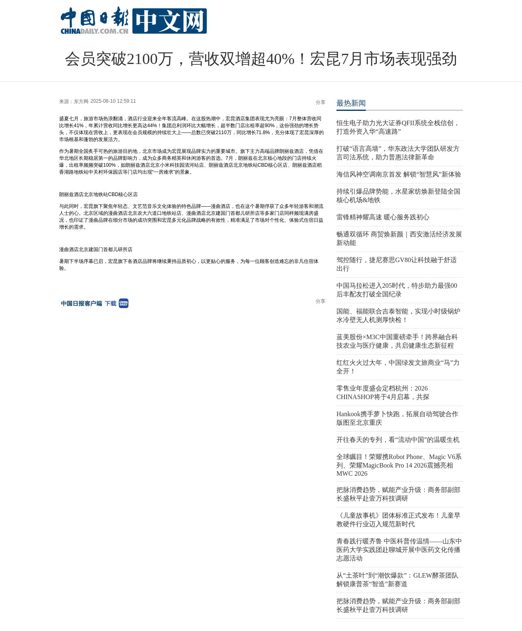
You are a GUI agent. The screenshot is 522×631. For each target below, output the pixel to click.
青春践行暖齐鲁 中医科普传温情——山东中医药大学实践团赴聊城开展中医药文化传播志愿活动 (399, 550)
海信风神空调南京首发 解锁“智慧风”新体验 (398, 174)
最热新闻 (351, 103)
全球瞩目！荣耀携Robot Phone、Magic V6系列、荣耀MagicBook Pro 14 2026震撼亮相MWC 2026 (399, 465)
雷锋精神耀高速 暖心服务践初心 (382, 217)
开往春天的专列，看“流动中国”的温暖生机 (398, 439)
